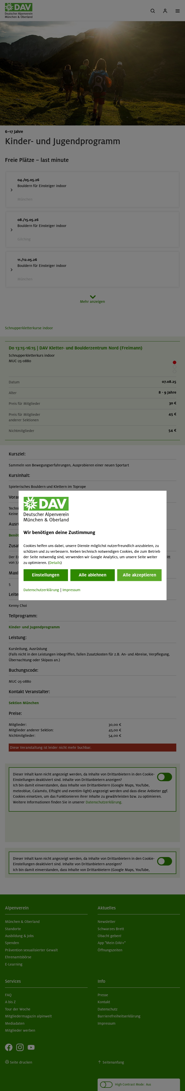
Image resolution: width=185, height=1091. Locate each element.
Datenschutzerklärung (41, 590)
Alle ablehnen (92, 575)
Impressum (71, 590)
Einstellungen (45, 575)
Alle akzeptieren (139, 575)
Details (55, 562)
